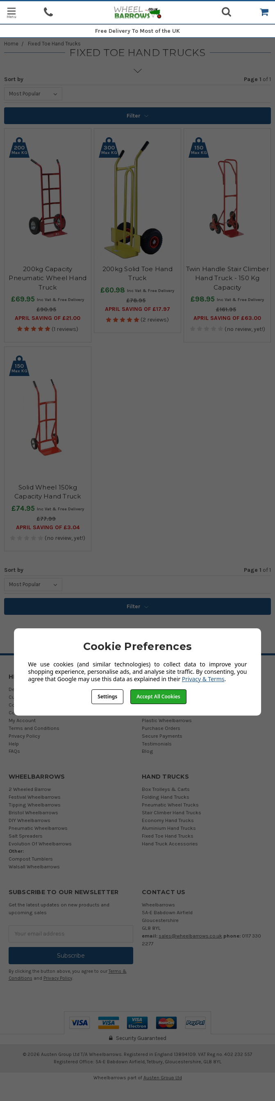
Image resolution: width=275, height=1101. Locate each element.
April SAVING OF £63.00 (227, 318)
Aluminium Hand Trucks (169, 828)
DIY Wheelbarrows (29, 820)
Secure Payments (162, 736)
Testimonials (157, 744)
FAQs (14, 751)
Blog (147, 751)
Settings (107, 696)
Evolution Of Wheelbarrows (40, 843)
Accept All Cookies (158, 696)
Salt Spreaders (26, 836)
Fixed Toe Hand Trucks (54, 44)
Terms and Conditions (34, 728)
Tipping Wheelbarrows (35, 805)
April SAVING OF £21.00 (47, 318)
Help (14, 744)
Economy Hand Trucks (168, 820)
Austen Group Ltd (162, 1078)
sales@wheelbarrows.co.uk (190, 936)
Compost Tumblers (31, 859)
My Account (22, 720)
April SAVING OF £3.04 (48, 527)
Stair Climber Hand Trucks (171, 812)
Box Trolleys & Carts (166, 789)
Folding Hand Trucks (165, 797)
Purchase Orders (161, 728)
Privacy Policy (24, 736)
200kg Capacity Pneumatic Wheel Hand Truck (47, 278)
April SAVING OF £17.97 (137, 309)
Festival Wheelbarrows (35, 797)
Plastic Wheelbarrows (167, 720)
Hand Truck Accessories (170, 843)
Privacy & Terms (203, 679)
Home (11, 44)
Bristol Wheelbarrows (33, 812)
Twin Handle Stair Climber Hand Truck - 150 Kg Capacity (227, 278)
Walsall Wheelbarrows (34, 866)
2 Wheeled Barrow (30, 789)
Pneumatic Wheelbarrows (38, 828)
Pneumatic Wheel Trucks (170, 805)
